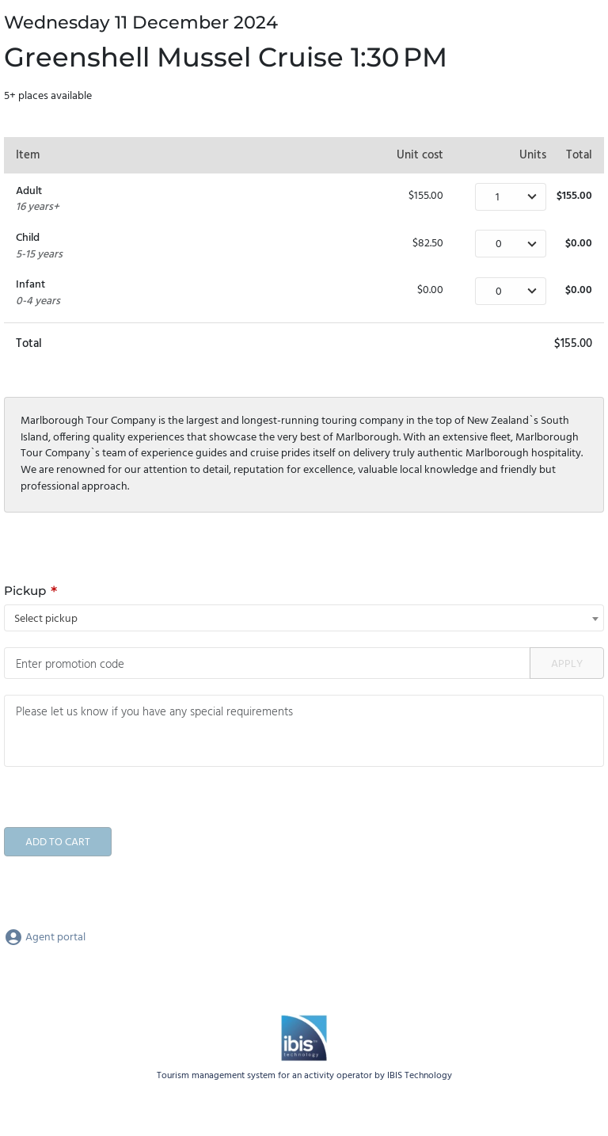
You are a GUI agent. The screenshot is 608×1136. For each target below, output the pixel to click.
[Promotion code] (267, 663)
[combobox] (304, 617)
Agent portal (45, 937)
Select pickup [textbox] (46, 619)
